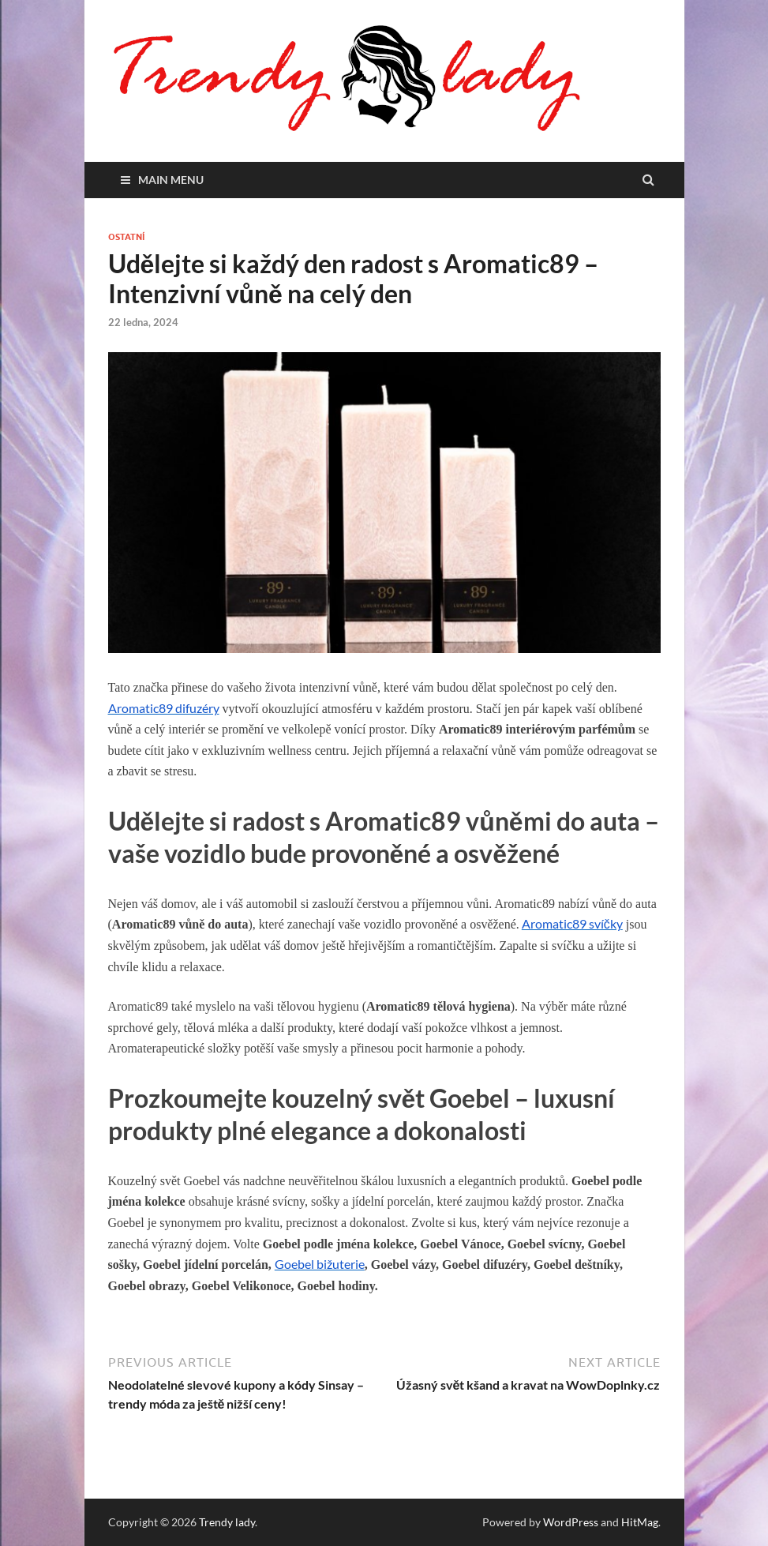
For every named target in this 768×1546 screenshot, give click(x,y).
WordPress (570, 1522)
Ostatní (126, 236)
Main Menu (171, 179)
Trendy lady (227, 1522)
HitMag (639, 1522)
